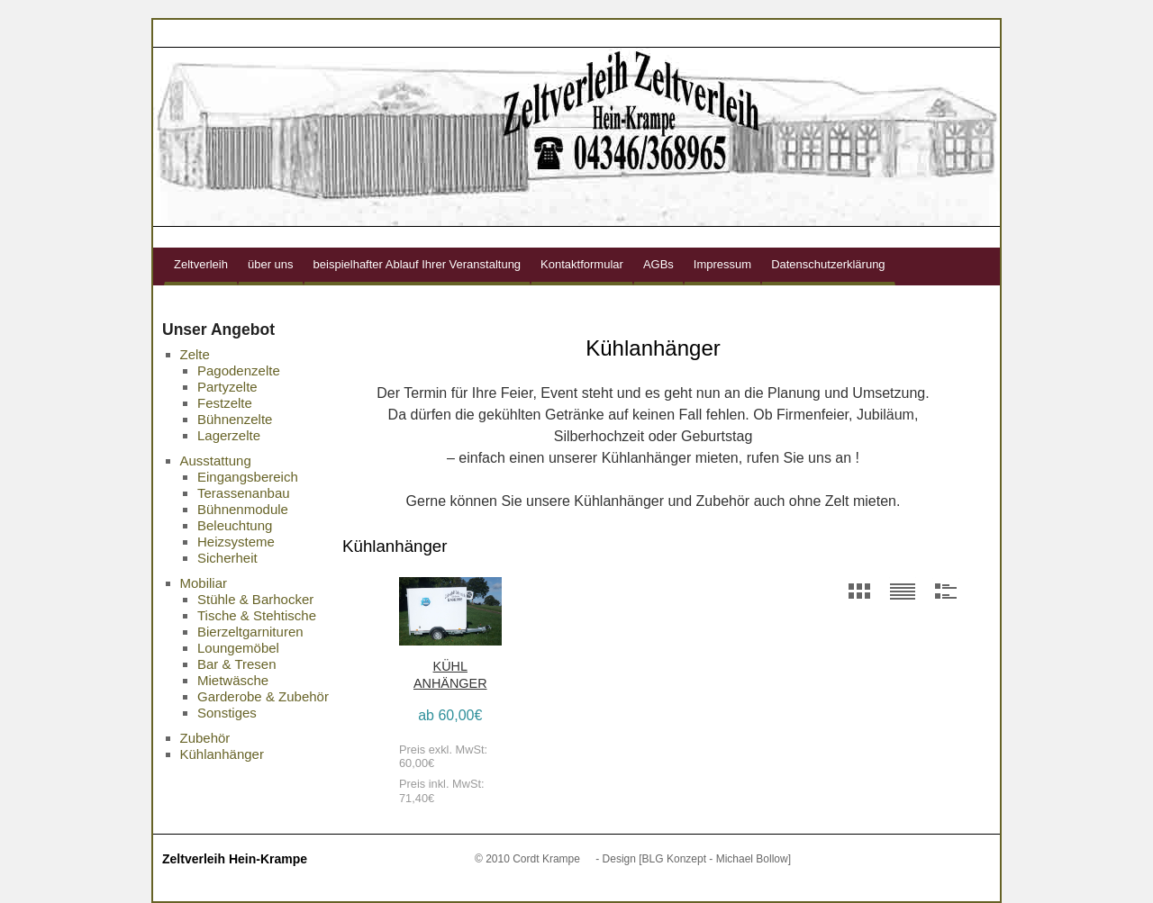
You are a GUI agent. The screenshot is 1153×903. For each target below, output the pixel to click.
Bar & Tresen (237, 664)
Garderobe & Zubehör (263, 696)
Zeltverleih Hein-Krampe (234, 859)
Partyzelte (227, 386)
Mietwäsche (232, 680)
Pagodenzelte (238, 370)
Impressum (722, 264)
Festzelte (224, 403)
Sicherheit (227, 557)
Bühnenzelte (234, 419)
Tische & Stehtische (256, 615)
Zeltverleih (201, 264)
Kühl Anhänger (450, 675)
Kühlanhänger (222, 754)
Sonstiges (227, 712)
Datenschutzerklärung (828, 264)
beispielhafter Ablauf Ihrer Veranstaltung (417, 264)
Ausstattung (215, 460)
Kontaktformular (581, 264)
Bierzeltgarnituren (250, 631)
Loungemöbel (238, 647)
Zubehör (205, 737)
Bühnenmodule (242, 509)
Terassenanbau (243, 493)
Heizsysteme (236, 541)
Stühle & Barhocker (255, 599)
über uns (271, 264)
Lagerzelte (228, 435)
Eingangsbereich (247, 476)
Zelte (195, 354)
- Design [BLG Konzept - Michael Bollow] (693, 859)
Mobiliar (204, 583)
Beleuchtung (234, 525)
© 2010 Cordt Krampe (527, 859)
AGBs (658, 264)
